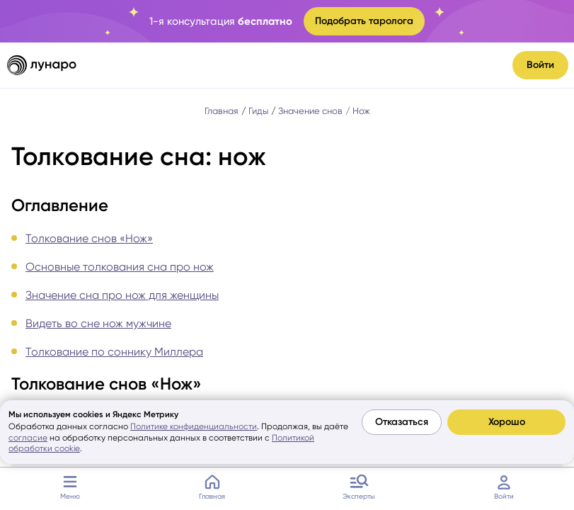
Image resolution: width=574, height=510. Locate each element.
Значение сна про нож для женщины (122, 295)
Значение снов (310, 111)
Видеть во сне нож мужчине (98, 323)
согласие (27, 438)
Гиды (258, 111)
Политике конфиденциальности (193, 426)
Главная (212, 485)
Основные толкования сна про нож (119, 266)
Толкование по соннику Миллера (114, 351)
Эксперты (359, 485)
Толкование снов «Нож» (89, 238)
